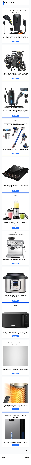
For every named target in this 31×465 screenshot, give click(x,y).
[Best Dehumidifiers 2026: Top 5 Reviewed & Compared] (15, 429)
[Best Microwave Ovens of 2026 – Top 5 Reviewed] (15, 320)
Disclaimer (3, 457)
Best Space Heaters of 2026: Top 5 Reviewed (15, 379)
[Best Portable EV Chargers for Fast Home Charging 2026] (15, 98)
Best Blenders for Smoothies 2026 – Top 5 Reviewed (15, 197)
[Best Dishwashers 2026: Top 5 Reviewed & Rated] (15, 356)
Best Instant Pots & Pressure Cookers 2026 (15, 269)
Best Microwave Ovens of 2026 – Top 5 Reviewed (15, 307)
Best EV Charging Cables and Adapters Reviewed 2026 (15, 10)
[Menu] (27, 2)
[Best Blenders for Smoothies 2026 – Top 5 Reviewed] (15, 210)
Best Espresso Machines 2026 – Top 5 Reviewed (15, 234)
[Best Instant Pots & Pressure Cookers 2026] (15, 283)
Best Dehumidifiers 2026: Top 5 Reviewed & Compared (15, 415)
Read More (16, 41)
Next (27, 450)
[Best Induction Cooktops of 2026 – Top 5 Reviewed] (15, 173)
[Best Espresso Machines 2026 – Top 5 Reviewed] (15, 247)
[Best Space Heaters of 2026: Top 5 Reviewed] (15, 393)
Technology (15, 46)
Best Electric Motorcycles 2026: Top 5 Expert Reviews (15, 47)
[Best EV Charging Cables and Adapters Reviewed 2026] (15, 24)
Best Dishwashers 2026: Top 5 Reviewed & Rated (15, 342)
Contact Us (27, 457)
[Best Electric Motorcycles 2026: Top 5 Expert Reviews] (15, 61)
